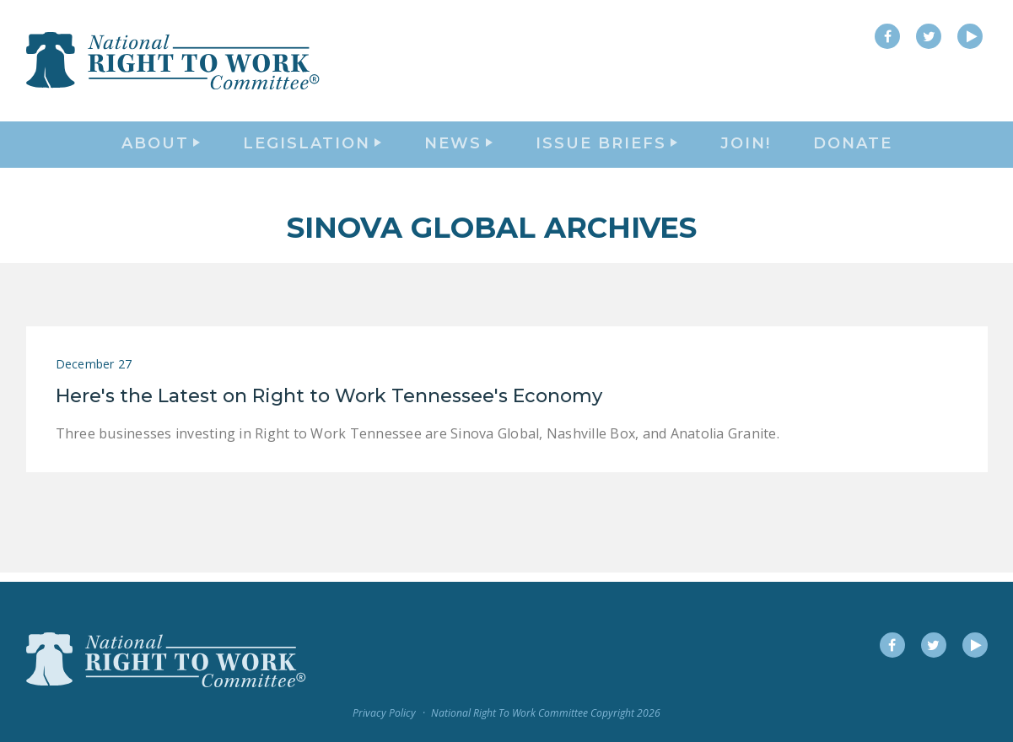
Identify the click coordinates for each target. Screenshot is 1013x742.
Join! (745, 148)
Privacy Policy (384, 714)
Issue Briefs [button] (606, 148)
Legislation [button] (312, 148)
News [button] (458, 148)
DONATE (852, 148)
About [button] (160, 148)
